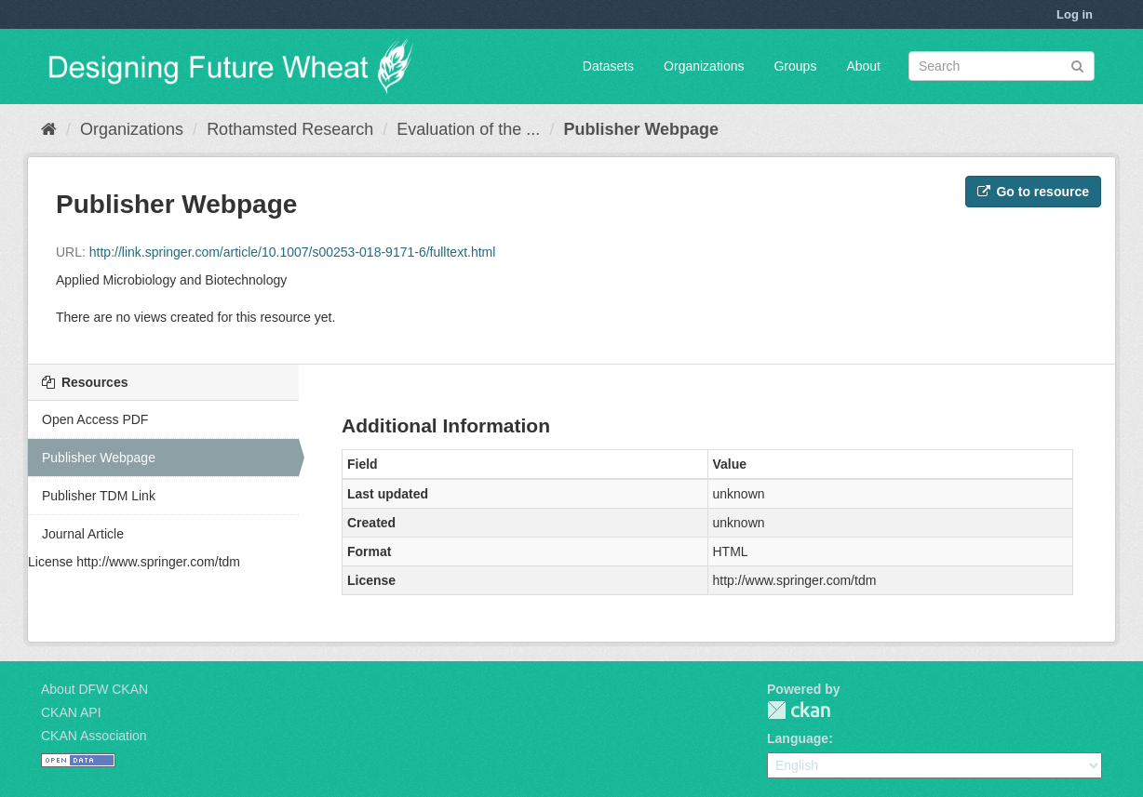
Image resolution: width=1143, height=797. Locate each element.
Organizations (704, 66)
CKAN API (71, 712)
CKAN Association (94, 735)
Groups (794, 66)
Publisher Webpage (641, 129)
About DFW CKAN (94, 689)
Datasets (608, 66)
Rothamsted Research (290, 129)
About (863, 66)
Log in (1074, 14)
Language (797, 738)
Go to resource (1033, 191)
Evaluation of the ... (468, 129)
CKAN (798, 710)
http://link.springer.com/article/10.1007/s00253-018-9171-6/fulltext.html (292, 252)
